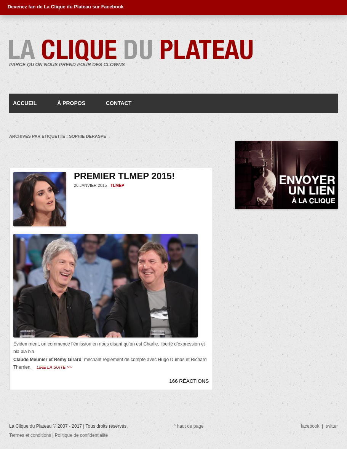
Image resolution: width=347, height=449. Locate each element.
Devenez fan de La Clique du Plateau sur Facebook (65, 7)
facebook (310, 426)
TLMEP (117, 185)
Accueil (25, 103)
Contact (118, 103)
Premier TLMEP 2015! (124, 176)
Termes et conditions (30, 435)
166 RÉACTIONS (189, 381)
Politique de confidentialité (81, 435)
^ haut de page (189, 426)
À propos (71, 103)
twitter (332, 426)
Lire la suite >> (54, 367)
